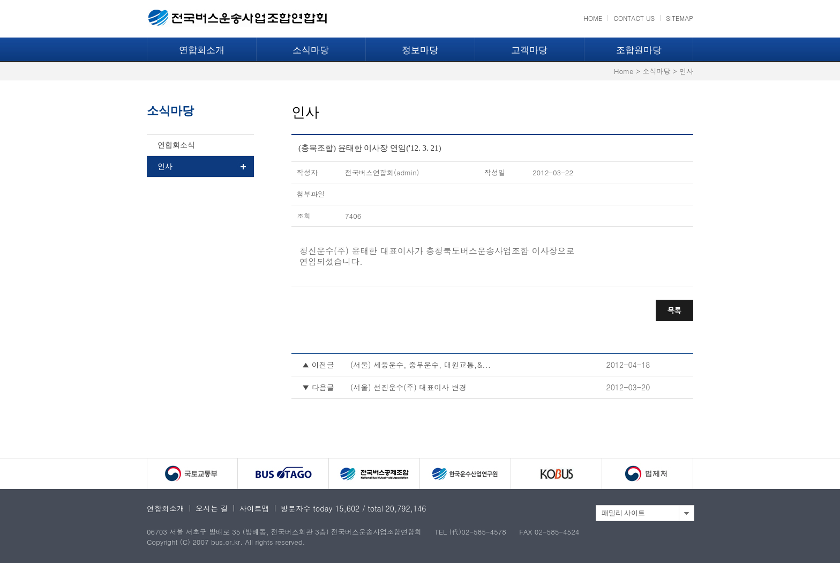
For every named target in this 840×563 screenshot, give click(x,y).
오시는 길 (212, 508)
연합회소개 (201, 50)
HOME (592, 18)
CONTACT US (634, 18)
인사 (165, 166)
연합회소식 (176, 145)
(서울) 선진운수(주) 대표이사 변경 (408, 387)
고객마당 (529, 50)
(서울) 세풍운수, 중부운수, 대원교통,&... (420, 364)
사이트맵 (254, 508)
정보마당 (420, 50)
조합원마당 (639, 50)
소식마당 (310, 50)
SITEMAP (679, 18)
